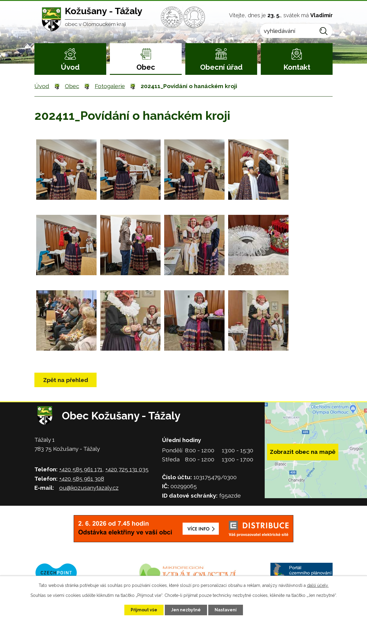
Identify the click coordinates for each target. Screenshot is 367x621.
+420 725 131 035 (126, 469)
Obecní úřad (221, 67)
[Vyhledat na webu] (296, 31)
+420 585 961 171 (80, 469)
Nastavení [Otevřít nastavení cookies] (226, 609)
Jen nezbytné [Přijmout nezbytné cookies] (186, 609)
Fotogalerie (110, 86)
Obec (145, 67)
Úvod (70, 67)
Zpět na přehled (65, 380)
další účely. (318, 585)
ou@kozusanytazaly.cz (89, 487)
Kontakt (296, 67)
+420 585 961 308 (81, 478)
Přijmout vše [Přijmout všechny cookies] (144, 609)
